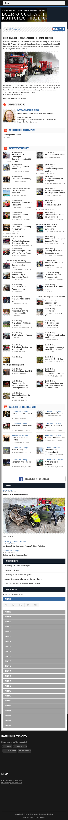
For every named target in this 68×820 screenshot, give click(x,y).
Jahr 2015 (8, 661)
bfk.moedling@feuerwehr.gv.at (11, 783)
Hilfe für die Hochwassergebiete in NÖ (53, 313)
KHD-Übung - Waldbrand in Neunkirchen (21, 324)
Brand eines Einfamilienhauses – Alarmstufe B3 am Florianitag (24, 546)
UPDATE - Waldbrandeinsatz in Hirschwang (53, 205)
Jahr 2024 (8, 617)
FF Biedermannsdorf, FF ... (21, 423)
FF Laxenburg (49, 152)
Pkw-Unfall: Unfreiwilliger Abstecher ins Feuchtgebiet (22, 583)
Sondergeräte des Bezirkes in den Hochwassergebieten (53, 303)
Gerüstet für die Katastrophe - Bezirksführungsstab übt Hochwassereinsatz (17, 157)
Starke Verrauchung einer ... (22, 426)
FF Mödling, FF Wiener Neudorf (46, 224)
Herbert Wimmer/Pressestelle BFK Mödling (35, 113)
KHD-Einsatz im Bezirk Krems (54, 288)
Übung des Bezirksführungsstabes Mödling (54, 168)
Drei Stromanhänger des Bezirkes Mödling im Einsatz (21, 265)
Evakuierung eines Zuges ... (22, 414)
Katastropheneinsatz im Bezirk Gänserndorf (21, 396)
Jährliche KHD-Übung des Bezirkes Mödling (55, 240)
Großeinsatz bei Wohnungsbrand (51, 451)
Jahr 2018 (8, 646)
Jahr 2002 (8, 725)
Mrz (20, 605)
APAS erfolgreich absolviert (51, 463)
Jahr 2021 (8, 631)
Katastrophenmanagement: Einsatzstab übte (13, 366)
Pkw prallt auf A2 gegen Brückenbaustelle (15, 495)
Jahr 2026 (8, 599)
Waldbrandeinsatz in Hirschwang (20, 216)
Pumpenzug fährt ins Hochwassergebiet (20, 312)
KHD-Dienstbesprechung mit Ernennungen (54, 216)
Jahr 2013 (8, 671)
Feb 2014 (58, 29)
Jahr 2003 (8, 720)
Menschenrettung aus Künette (53, 426)
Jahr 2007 (8, 701)
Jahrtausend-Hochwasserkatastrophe (54, 372)
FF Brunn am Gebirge (16, 104)
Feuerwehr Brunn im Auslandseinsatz (53, 276)
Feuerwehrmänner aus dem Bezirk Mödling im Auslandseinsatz (54, 385)
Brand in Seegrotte (19, 450)
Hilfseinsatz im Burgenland (50, 228)
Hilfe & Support (28, 817)
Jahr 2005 (8, 711)
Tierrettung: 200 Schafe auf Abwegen (17, 566)
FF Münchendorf (50, 261)
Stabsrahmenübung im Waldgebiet (54, 179)
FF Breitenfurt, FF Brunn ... (54, 460)
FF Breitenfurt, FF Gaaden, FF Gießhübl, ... (17, 188)
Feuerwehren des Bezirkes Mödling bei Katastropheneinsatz (20, 385)
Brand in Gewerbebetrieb (55, 438)
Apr (28, 605)
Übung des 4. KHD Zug (54, 359)
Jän (6, 605)
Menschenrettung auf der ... (21, 463)
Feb (13, 605)
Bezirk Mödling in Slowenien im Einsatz (20, 276)
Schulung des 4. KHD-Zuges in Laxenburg (53, 252)
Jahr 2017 (8, 651)
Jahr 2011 (8, 681)
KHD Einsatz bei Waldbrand (18, 192)
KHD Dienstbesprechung (21, 178)
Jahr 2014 (8, 666)
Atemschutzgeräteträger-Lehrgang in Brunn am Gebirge (23, 579)
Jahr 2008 (8, 696)
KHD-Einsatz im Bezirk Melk (21, 300)
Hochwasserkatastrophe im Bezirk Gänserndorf (54, 348)
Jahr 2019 (8, 641)
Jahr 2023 (8, 622)
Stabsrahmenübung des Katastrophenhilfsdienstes (55, 192)
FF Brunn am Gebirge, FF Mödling (14, 261)
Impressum (41, 817)
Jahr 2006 (8, 706)
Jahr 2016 (8, 656)
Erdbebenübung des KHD (22, 371)
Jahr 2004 (8, 715)
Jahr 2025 (8, 612)
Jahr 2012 (8, 676)
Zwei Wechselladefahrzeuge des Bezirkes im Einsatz (21, 241)
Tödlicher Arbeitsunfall (12, 570)
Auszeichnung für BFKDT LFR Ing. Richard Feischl (22, 252)
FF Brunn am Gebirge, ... (54, 435)
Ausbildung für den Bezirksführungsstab (18, 575)
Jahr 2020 (8, 636)
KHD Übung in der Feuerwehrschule (19, 288)
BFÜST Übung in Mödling (22, 335)
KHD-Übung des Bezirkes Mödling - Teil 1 (22, 348)
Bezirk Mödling (17, 152)
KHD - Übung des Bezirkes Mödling (52, 324)
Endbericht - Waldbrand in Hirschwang (22, 204)
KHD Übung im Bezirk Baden (20, 167)
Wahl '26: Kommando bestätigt (20, 439)
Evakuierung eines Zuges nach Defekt (15, 555)
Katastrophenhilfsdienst (12, 135)
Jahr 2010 (8, 686)
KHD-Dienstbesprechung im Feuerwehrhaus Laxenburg (21, 229)
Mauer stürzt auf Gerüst (54, 413)
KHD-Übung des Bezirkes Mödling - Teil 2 (55, 336)
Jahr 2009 (8, 691)
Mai (35, 605)
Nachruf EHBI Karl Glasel (55, 154)
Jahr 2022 (8, 627)
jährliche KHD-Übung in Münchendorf (54, 264)
